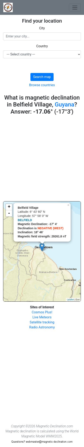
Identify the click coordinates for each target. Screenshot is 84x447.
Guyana (64, 104)
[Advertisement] (42, 159)
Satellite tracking (42, 322)
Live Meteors (42, 317)
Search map (42, 77)
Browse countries (42, 85)
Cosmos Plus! (42, 312)
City (42, 28)
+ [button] (9, 207)
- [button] (9, 213)
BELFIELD (25, 220)
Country (42, 46)
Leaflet (70, 299)
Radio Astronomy (42, 327)
